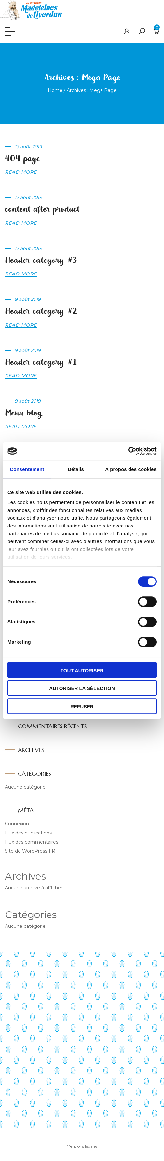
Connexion (17, 824)
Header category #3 (41, 260)
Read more (21, 172)
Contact (14, 1034)
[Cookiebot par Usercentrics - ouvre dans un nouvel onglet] (128, 451)
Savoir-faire (17, 991)
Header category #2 (41, 311)
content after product (42, 209)
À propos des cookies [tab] (131, 469)
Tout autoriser (82, 670)
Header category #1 (41, 362)
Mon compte (20, 1055)
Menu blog (23, 413)
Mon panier (18, 1065)
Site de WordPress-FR (30, 851)
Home (55, 90)
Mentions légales (82, 1146)
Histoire (13, 1002)
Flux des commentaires (31, 842)
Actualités (16, 1023)
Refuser (82, 706)
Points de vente (23, 1012)
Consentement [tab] (27, 469)
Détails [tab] (76, 469)
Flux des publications (28, 833)
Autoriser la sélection (82, 688)
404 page (22, 159)
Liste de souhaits (24, 1076)
